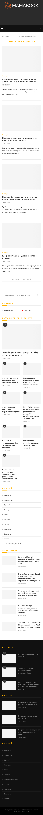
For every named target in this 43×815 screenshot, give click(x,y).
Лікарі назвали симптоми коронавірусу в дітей (11, 409)
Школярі (5, 76)
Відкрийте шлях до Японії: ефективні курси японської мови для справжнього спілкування (29, 577)
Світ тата (7, 534)
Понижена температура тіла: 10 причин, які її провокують (10, 444)
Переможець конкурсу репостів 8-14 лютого (28, 703)
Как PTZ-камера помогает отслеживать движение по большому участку (28, 609)
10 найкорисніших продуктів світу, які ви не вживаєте (20, 353)
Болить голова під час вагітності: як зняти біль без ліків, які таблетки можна (28, 685)
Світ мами (7, 529)
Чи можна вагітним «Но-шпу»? (28, 656)
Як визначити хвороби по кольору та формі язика (31, 443)
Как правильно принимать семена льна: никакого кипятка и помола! (31, 381)
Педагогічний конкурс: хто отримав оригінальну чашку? (29, 732)
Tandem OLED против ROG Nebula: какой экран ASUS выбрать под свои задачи (29, 625)
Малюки (7, 519)
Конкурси (7, 510)
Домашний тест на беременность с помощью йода (26, 671)
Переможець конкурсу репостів (28, 717)
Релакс (6, 524)
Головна (5, 36)
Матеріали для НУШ (13, 544)
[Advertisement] (21, 17)
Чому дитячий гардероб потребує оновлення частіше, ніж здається (28, 593)
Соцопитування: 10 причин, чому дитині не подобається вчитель (19, 80)
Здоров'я (7, 505)
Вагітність (7, 495)
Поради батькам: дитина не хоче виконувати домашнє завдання (19, 198)
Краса (6, 515)
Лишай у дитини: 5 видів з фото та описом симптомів (10, 380)
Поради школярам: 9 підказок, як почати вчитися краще (19, 139)
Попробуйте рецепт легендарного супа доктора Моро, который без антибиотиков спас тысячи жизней (31, 412)
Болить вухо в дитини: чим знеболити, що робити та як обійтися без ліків (9, 474)
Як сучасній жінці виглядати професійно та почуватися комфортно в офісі (29, 560)
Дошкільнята (8, 500)
